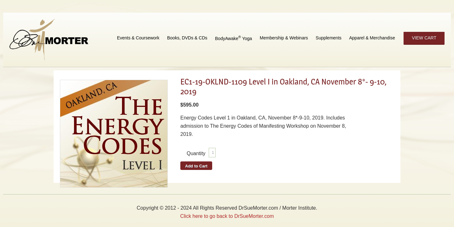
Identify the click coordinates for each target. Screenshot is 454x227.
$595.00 (189, 105)
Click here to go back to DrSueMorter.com (227, 216)
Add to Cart (196, 166)
